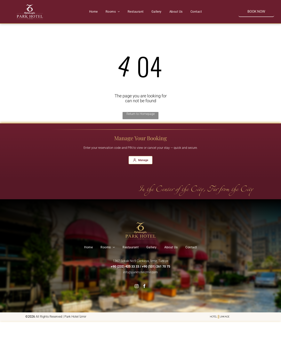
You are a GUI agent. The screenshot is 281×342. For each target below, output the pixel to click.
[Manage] (140, 160)
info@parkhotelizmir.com (140, 272)
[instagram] (137, 286)
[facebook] (144, 286)
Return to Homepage (140, 114)
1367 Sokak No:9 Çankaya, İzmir (135, 261)
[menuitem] (93, 11)
